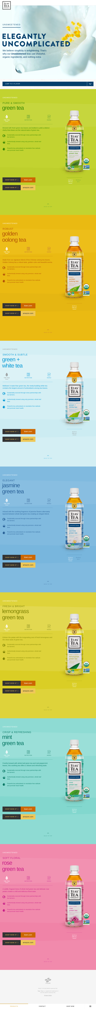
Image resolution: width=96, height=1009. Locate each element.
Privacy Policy (48, 995)
